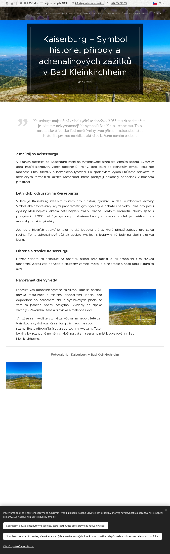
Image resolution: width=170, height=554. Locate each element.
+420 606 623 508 (119, 3)
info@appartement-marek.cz (89, 3)
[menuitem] (43, 13)
